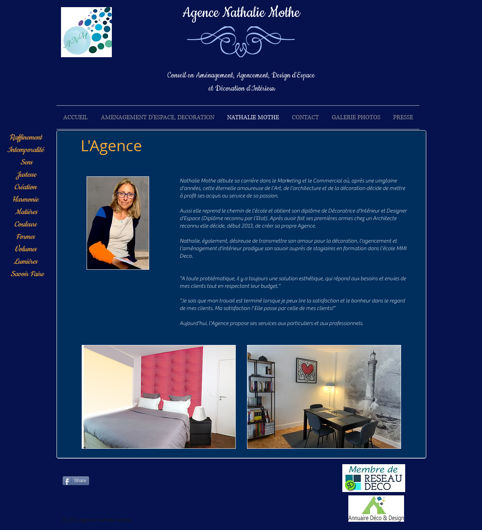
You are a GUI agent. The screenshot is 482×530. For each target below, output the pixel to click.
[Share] (76, 480)
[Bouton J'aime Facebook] (152, 483)
